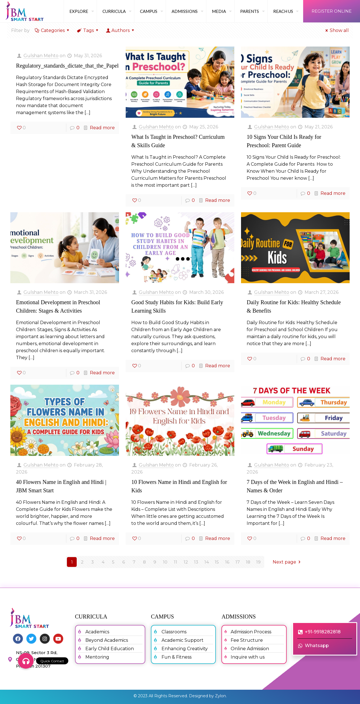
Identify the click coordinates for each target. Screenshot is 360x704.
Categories (52, 30)
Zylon (220, 695)
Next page (287, 562)
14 (206, 562)
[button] (26, 661)
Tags (88, 30)
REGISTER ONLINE (332, 11)
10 (165, 562)
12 (186, 562)
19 (258, 562)
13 (196, 562)
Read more (102, 127)
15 (217, 562)
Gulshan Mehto (41, 55)
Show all (336, 30)
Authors (120, 30)
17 (237, 562)
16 (227, 562)
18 (248, 562)
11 (175, 562)
